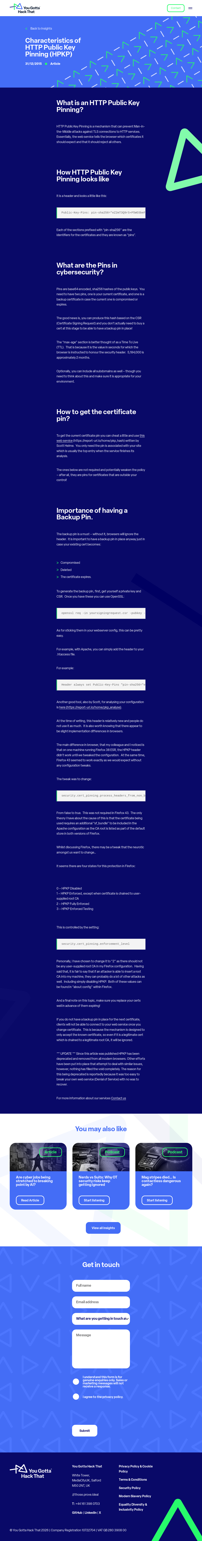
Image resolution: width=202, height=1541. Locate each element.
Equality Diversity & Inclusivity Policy (133, 1507)
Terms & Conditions (133, 1479)
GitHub (77, 1513)
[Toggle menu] (190, 8)
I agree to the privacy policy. (103, 1397)
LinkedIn (91, 1513)
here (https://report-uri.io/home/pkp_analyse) (90, 707)
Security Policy (130, 1488)
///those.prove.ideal (85, 1494)
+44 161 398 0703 (88, 1504)
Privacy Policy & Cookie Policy (136, 1469)
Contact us (118, 1098)
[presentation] (101, 1412)
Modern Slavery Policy (135, 1496)
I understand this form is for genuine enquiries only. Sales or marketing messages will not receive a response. (105, 1382)
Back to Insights (41, 28)
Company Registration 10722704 (73, 1530)
